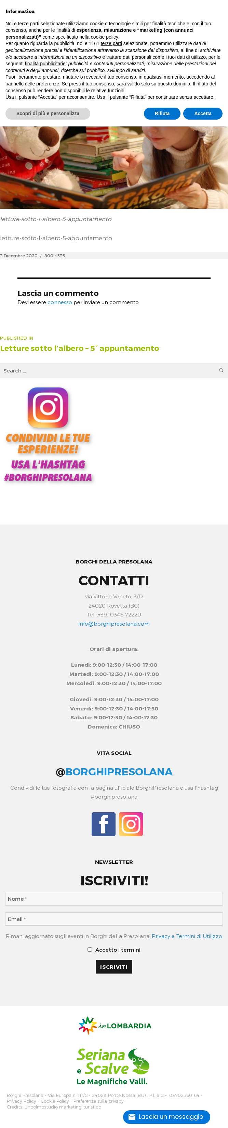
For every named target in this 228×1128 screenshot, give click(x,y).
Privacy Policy (21, 1101)
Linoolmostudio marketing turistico (63, 1107)
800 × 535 (54, 255)
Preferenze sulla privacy (98, 1101)
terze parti (111, 43)
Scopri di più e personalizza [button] (47, 113)
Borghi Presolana (25, 1095)
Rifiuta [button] (162, 113)
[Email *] (114, 919)
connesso (60, 302)
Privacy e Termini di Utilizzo (187, 936)
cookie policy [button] (104, 37)
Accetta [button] (203, 113)
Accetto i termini (114, 950)
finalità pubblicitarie (45, 63)
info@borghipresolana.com (114, 624)
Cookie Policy (55, 1101)
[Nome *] (114, 898)
